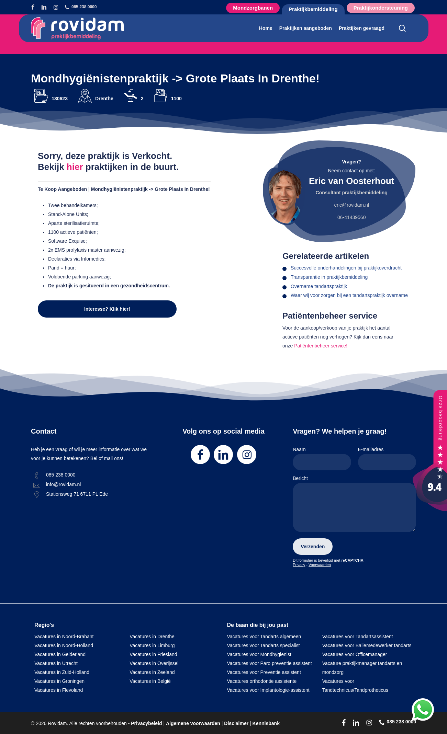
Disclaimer (236, 723)
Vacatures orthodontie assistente (262, 681)
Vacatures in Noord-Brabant (64, 636)
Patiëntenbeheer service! (320, 345)
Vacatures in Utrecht (56, 663)
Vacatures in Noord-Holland (63, 645)
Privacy (299, 565)
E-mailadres (387, 458)
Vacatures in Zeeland (152, 672)
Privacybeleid (146, 723)
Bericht (354, 505)
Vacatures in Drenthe (152, 636)
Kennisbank (266, 723)
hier (75, 167)
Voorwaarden (320, 565)
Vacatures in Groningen (59, 681)
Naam (322, 458)
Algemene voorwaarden (193, 723)
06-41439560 (351, 217)
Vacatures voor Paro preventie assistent (269, 663)
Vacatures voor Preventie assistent (264, 672)
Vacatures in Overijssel (154, 663)
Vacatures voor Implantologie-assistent (268, 690)
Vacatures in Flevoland (58, 690)
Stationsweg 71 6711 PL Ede (77, 494)
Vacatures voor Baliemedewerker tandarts (367, 645)
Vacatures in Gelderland (60, 654)
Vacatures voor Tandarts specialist (263, 645)
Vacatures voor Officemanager (354, 654)
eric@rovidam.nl (351, 205)
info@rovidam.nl (63, 484)
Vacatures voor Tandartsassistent (357, 636)
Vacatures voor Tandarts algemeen (264, 636)
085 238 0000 (61, 475)
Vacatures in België (150, 681)
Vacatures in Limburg (152, 645)
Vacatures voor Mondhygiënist (259, 654)
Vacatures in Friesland (153, 654)
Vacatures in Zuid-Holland (61, 672)
